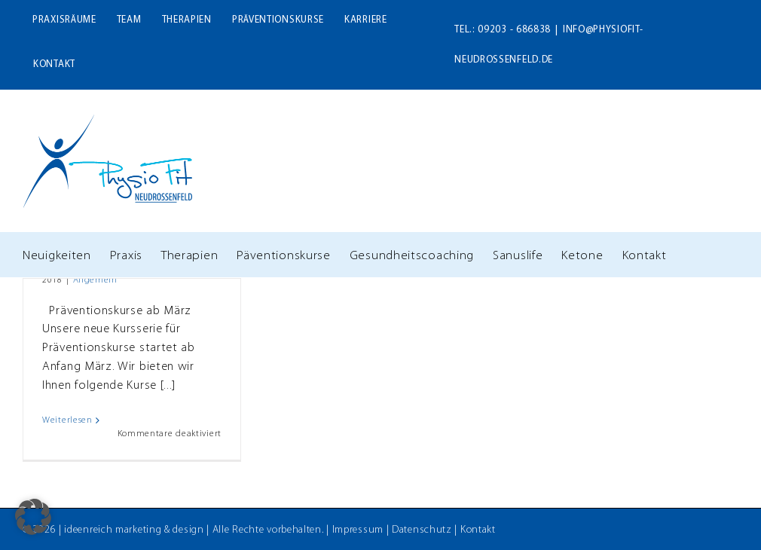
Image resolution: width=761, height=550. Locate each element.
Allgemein (95, 280)
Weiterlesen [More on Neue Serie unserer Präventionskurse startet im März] (67, 420)
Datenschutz (422, 530)
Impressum (358, 530)
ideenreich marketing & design (133, 530)
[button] (33, 517)
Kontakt (478, 530)
